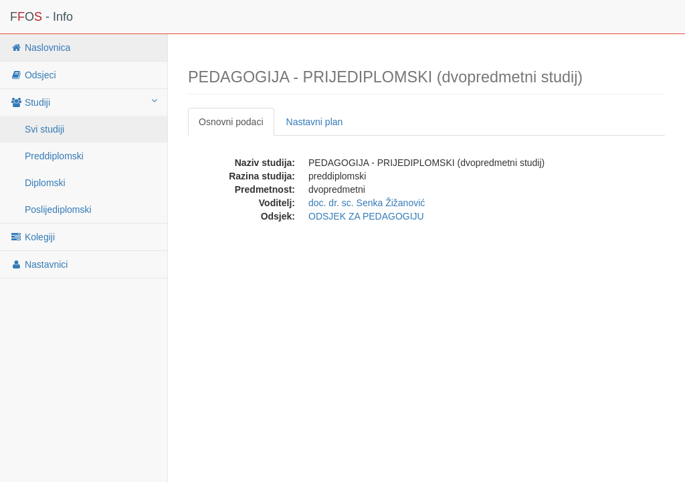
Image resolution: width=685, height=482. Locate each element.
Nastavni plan (314, 121)
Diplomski (45, 182)
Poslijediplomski (58, 209)
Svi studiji (44, 129)
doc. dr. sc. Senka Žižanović (366, 202)
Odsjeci (33, 75)
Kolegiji (32, 237)
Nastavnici (39, 264)
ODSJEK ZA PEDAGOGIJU (366, 216)
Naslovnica (40, 47)
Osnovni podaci (231, 121)
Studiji (83, 102)
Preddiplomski (54, 156)
